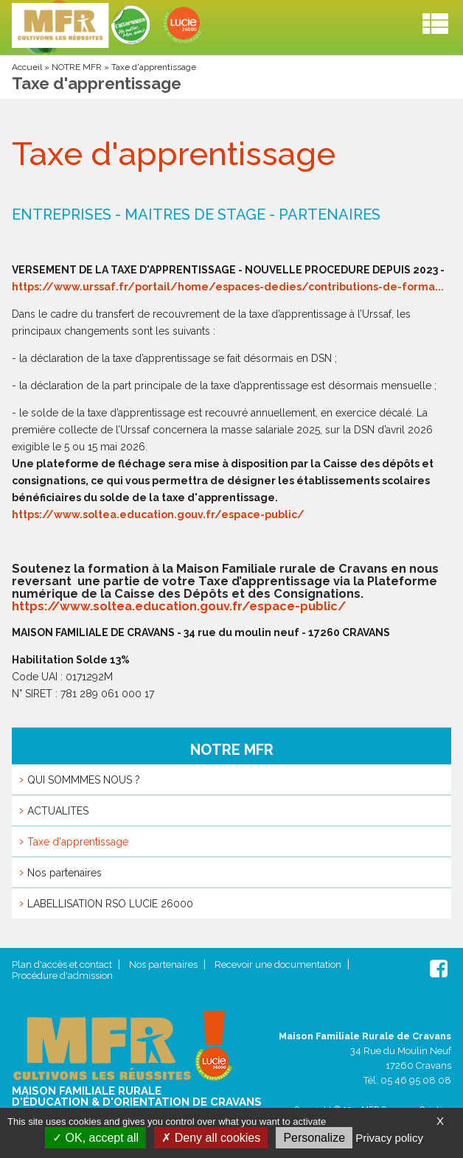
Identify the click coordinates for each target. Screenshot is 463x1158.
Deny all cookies (210, 1137)
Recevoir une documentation (278, 964)
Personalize (314, 1137)
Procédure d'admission (62, 975)
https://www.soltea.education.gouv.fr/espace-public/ (158, 514)
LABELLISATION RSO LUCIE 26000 (110, 904)
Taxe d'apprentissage (77, 842)
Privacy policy (389, 1137)
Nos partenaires (64, 873)
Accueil (27, 67)
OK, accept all (95, 1137)
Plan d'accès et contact (62, 964)
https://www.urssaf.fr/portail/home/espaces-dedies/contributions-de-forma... (228, 287)
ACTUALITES (57, 811)
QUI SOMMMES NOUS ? (83, 780)
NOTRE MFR (77, 67)
